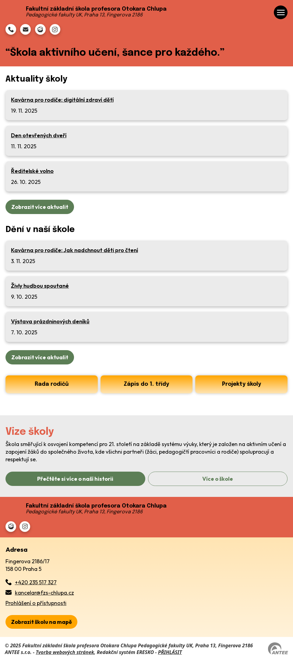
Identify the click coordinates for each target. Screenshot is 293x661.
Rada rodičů (52, 384)
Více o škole (217, 478)
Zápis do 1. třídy (146, 384)
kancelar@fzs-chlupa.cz (44, 592)
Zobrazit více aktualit (39, 206)
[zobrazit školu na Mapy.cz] (41, 622)
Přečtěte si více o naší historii (75, 478)
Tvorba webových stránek (65, 652)
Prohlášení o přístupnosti (35, 603)
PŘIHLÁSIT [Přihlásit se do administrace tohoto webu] (170, 652)
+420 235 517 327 (36, 582)
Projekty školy (241, 384)
